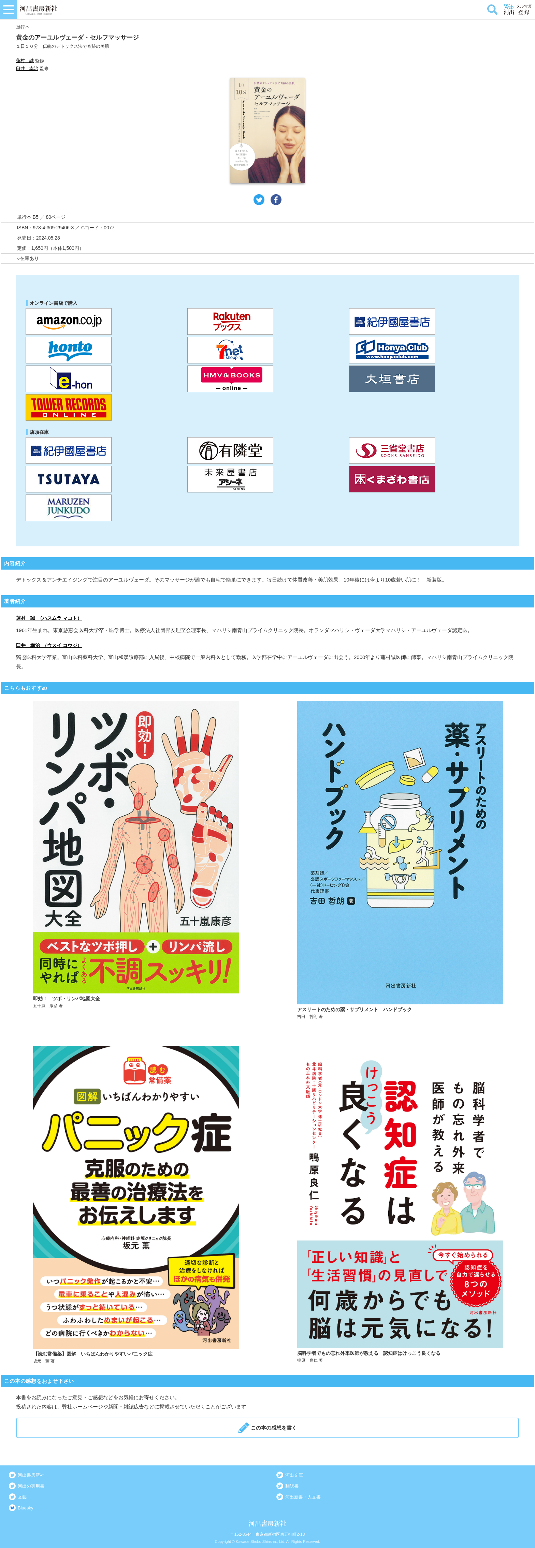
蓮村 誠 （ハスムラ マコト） (49, 618)
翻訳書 (292, 1486)
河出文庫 (294, 1475)
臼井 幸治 (27, 68)
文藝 (22, 1497)
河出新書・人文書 (303, 1497)
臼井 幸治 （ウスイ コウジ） (49, 645)
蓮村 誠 (25, 60)
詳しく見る (136, 860)
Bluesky (25, 1507)
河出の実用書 (31, 1486)
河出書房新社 (31, 1475)
